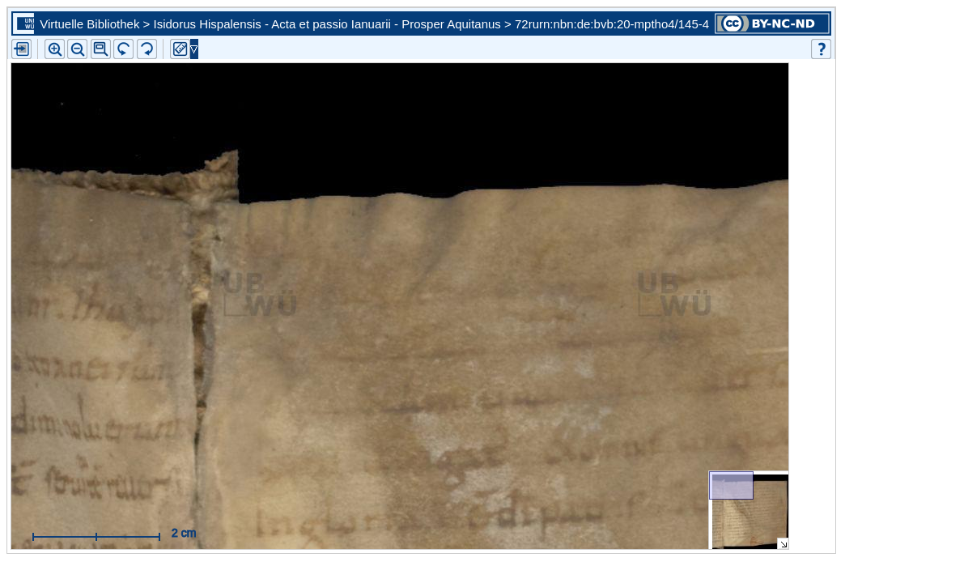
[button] (101, 49)
